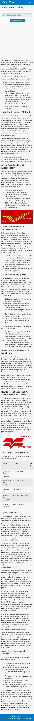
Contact (19, 716)
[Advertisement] (17, 41)
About (14, 716)
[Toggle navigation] (30, 2)
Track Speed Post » (17, 20)
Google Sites (27, 718)
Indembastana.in (10, 97)
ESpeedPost (18, 718)
